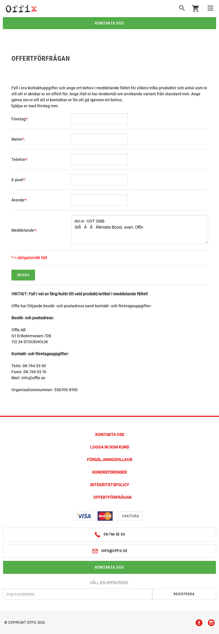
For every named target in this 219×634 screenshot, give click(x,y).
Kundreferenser (109, 472)
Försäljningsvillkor (109, 459)
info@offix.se (109, 551)
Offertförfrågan (112, 497)
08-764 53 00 (109, 534)
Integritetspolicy (109, 484)
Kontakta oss (109, 23)
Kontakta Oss (109, 434)
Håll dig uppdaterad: (109, 582)
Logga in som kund (109, 447)
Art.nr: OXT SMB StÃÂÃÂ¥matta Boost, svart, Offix (139, 229)
